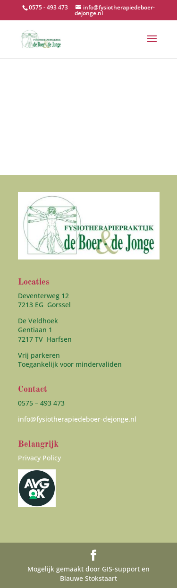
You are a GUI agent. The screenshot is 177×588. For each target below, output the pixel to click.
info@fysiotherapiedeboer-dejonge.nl (77, 419)
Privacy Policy (39, 457)
